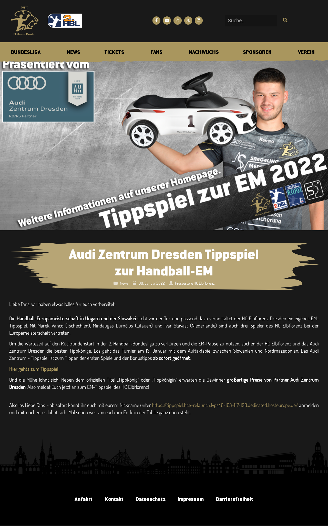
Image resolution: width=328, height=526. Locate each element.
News (124, 283)
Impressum (191, 499)
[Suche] (284, 20)
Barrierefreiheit (235, 499)
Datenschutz (150, 499)
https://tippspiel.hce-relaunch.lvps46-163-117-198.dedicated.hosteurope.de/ (225, 405)
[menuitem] (25, 52)
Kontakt (113, 499)
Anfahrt (82, 499)
